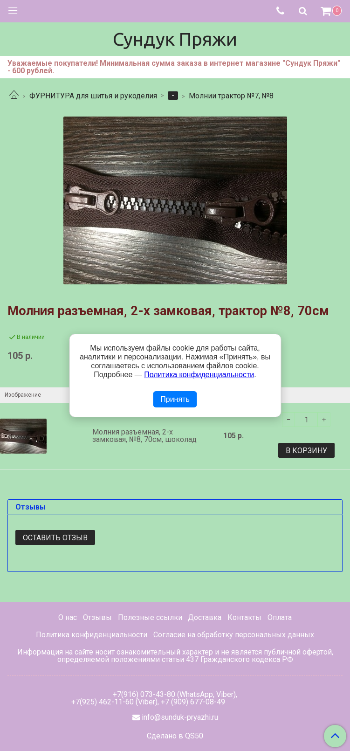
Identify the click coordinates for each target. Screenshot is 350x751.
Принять (175, 399)
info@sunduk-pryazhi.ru (180, 717)
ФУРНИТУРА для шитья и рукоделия (93, 95)
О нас (67, 617)
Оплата (280, 617)
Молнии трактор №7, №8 (231, 95)
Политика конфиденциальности (91, 634)
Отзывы (97, 617)
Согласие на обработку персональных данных (233, 634)
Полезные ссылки (150, 617)
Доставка (204, 617)
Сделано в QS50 (175, 736)
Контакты (244, 617)
